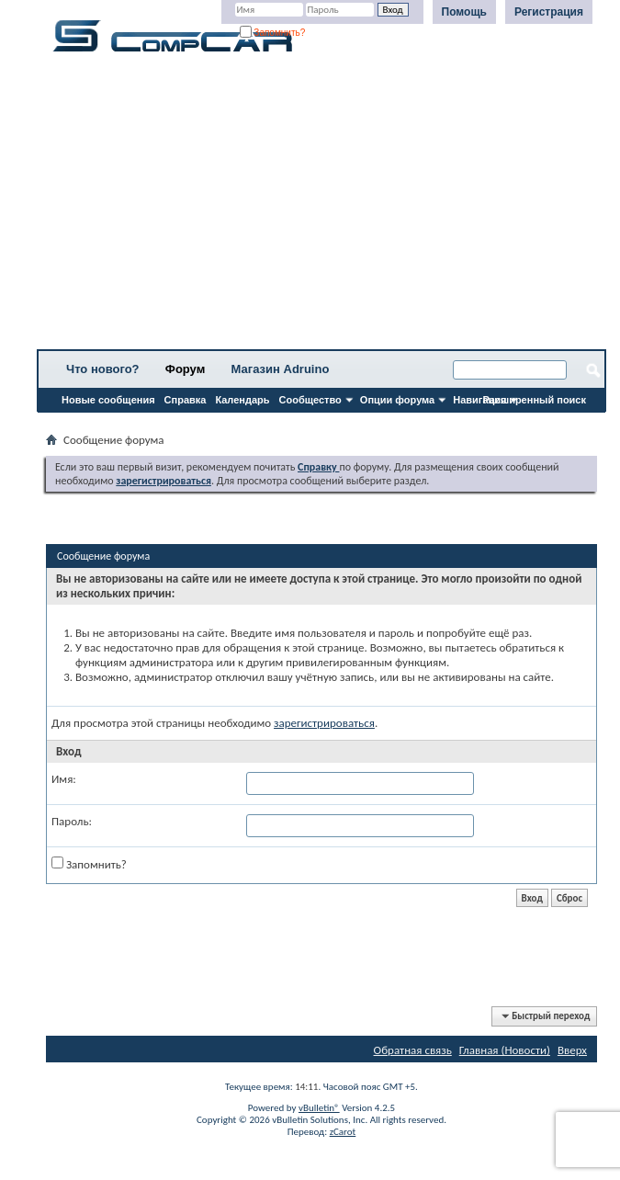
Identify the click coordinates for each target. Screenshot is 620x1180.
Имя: (63, 779)
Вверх (572, 1050)
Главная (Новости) (504, 1050)
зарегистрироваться (324, 723)
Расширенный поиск (534, 399)
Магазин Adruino (280, 369)
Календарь (242, 399)
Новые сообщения (108, 399)
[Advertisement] (321, 206)
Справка (185, 399)
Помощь (464, 12)
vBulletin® (319, 1108)
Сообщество (310, 399)
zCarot (343, 1132)
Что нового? (103, 369)
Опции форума (397, 399)
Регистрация (548, 12)
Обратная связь (413, 1050)
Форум (185, 369)
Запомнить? (273, 33)
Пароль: (71, 821)
